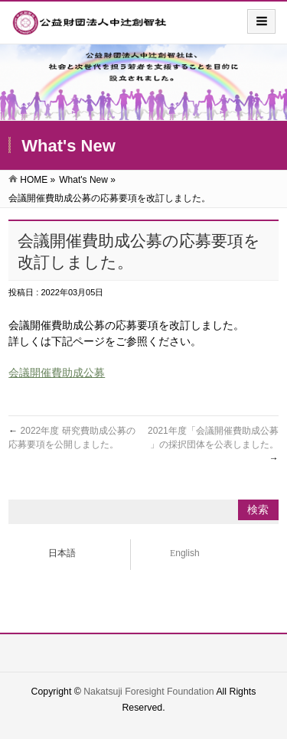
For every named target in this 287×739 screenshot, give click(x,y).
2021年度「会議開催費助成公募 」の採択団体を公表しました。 (213, 444)
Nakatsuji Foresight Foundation (148, 691)
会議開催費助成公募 (56, 372)
